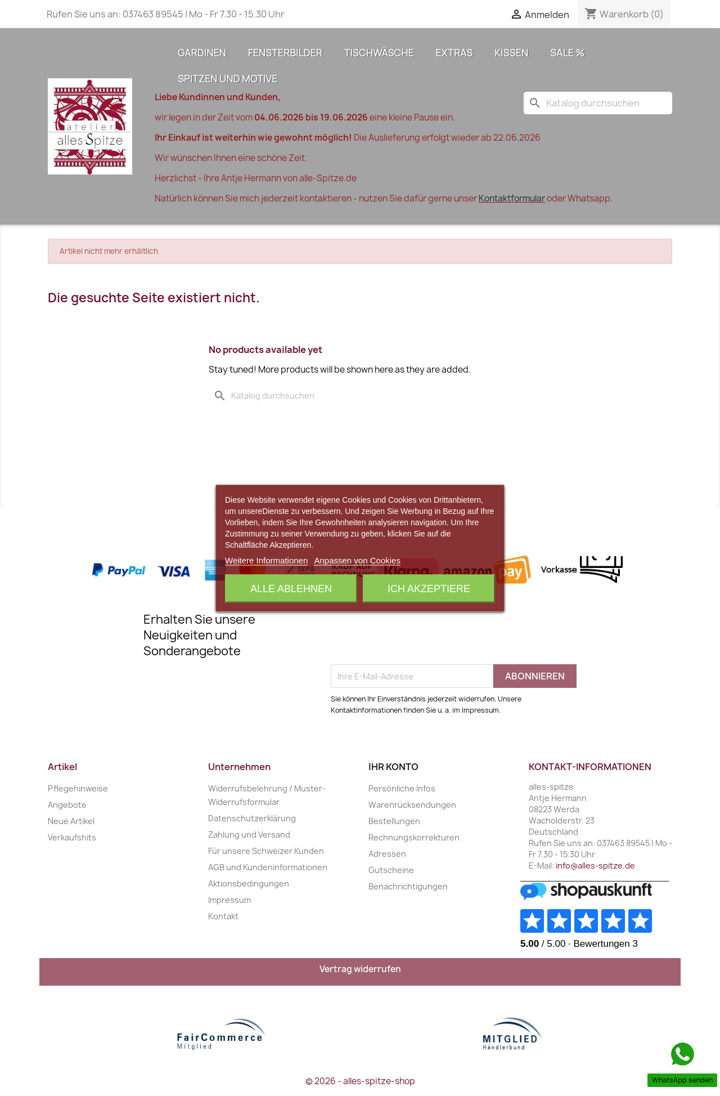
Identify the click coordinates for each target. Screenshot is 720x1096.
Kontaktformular (512, 198)
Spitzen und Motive (227, 78)
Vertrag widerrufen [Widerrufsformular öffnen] (360, 969)
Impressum (229, 899)
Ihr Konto (393, 767)
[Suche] (598, 103)
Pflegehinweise (78, 788)
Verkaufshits (72, 837)
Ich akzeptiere (429, 588)
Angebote (67, 804)
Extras (454, 52)
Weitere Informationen (266, 560)
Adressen (387, 853)
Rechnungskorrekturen (414, 837)
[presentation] (416, 637)
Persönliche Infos (401, 788)
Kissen (511, 52)
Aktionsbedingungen (248, 883)
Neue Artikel (71, 821)
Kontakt (223, 916)
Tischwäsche (379, 52)
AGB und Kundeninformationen (267, 867)
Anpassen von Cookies (357, 560)
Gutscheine (391, 870)
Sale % (567, 52)
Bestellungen (394, 821)
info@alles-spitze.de (595, 865)
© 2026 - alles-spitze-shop (360, 1081)
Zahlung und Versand (249, 834)
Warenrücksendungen (412, 804)
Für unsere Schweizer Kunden (266, 851)
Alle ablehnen (291, 588)
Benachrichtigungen (408, 886)
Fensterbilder (285, 52)
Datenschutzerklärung (252, 818)
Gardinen (202, 52)
